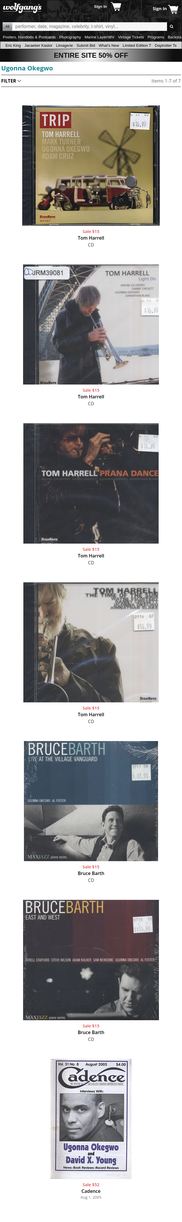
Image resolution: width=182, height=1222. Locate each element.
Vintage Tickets (131, 37)
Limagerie (64, 45)
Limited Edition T (137, 45)
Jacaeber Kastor (38, 45)
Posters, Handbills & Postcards (29, 37)
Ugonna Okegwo (27, 68)
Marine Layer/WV (99, 37)
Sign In (100, 6)
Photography (70, 37)
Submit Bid (85, 45)
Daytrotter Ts (166, 45)
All (7, 27)
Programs (156, 37)
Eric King (13, 45)
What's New (109, 45)
